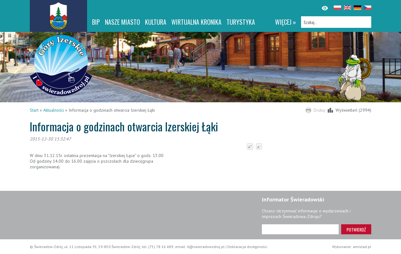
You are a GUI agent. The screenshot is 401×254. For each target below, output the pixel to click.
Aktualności (53, 110)
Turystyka (241, 22)
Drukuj (319, 110)
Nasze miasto (122, 22)
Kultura (155, 22)
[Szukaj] (336, 22)
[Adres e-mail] (300, 229)
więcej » (285, 22)
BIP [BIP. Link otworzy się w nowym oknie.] (96, 22)
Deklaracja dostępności (247, 246)
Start (34, 110)
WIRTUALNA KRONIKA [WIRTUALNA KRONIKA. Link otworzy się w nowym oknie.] (196, 22)
